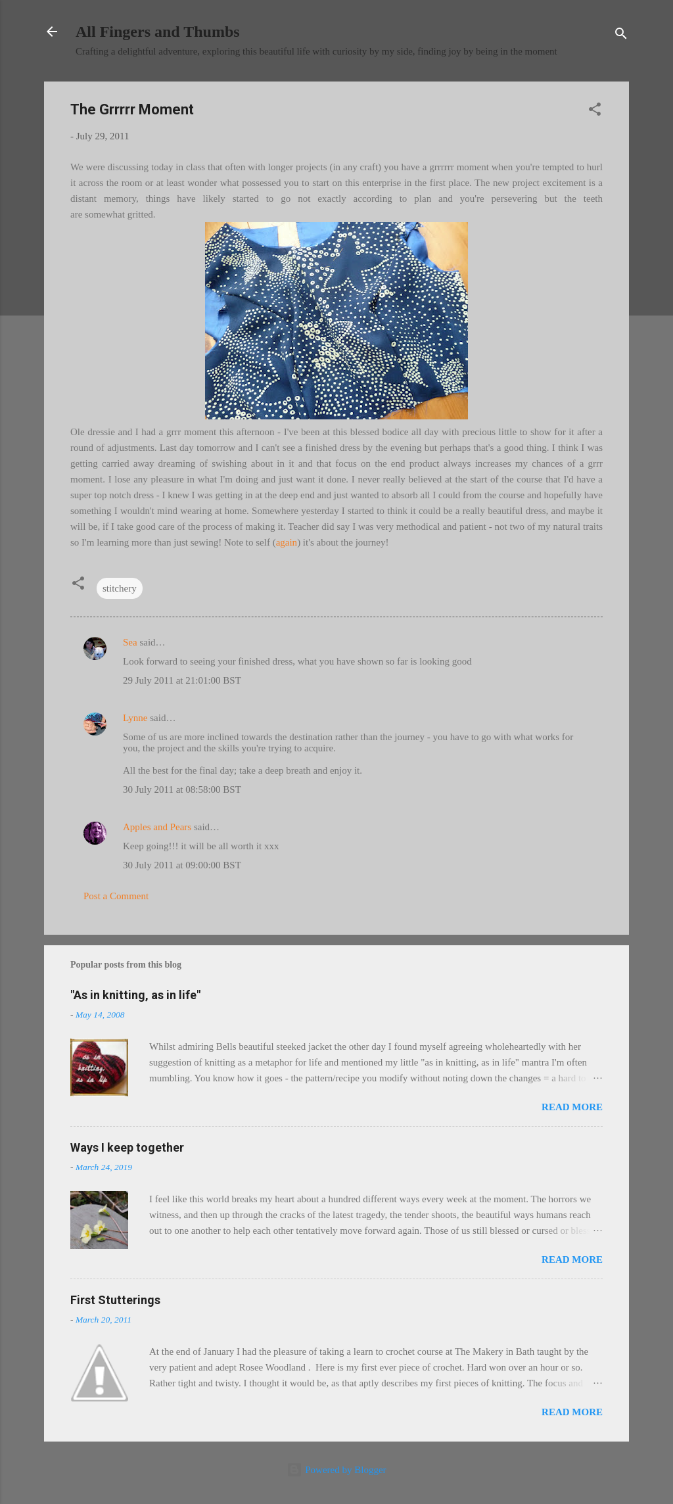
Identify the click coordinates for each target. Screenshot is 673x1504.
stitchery (120, 588)
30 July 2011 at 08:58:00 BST (182, 789)
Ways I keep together (127, 1147)
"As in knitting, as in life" (135, 995)
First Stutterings (115, 1300)
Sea (130, 642)
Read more (572, 1107)
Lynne (135, 718)
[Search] (621, 36)
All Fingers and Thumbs (158, 31)
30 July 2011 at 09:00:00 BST (182, 865)
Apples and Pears (157, 827)
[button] (595, 111)
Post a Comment (116, 896)
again (286, 542)
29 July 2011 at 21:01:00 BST (182, 680)
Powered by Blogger (336, 1470)
